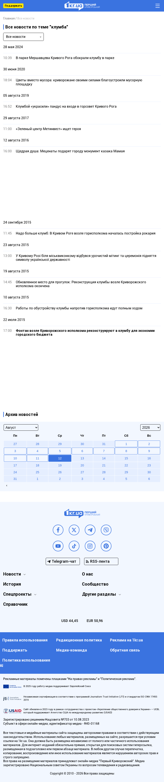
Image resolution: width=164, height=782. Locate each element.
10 (15, 458)
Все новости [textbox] (15, 37)
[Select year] (150, 427)
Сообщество (95, 584)
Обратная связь (125, 650)
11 (37, 458)
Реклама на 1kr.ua (126, 640)
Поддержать (13, 5)
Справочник (15, 604)
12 (60, 458)
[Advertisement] (82, 187)
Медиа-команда (71, 650)
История (12, 584)
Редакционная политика (79, 640)
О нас (87, 574)
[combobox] (23, 37)
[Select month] (21, 427)
